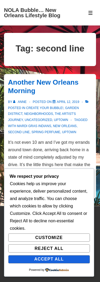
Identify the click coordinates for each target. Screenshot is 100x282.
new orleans (65, 126)
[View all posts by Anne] (20, 102)
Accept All (49, 259)
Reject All (49, 248)
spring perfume (45, 132)
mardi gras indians (34, 126)
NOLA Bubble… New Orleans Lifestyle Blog (32, 12)
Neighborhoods (38, 114)
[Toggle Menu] (90, 13)
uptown (69, 132)
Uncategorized (38, 120)
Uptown (61, 120)
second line (19, 132)
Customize (49, 237)
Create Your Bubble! (44, 108)
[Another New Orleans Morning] (68, 102)
